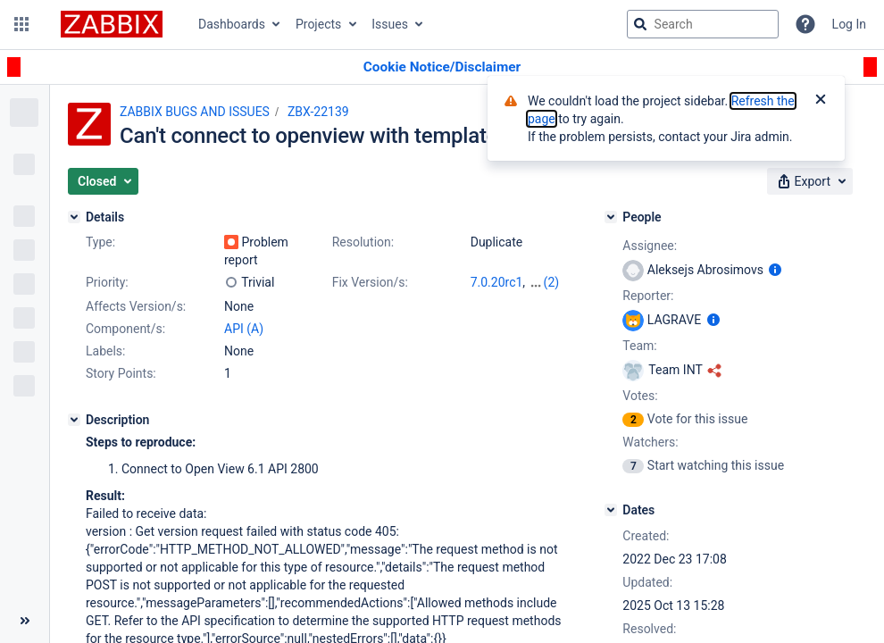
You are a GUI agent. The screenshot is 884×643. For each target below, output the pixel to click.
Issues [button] (389, 24)
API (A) (243, 329)
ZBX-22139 (318, 111)
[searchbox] (703, 24)
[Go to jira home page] (111, 24)
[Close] (821, 101)
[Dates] (611, 510)
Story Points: (121, 373)
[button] (21, 24)
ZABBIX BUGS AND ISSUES (195, 111)
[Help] (805, 24)
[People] (611, 217)
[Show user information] (775, 270)
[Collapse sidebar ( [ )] (24, 620)
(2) (552, 282)
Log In (849, 24)
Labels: (105, 351)
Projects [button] (318, 24)
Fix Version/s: (370, 282)
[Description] (74, 419)
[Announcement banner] (442, 67)
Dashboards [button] (231, 24)
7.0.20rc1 (497, 282)
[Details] (74, 217)
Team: (639, 345)
